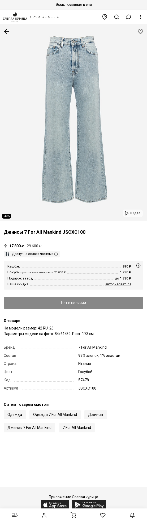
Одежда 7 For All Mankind (55, 414)
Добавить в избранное (140, 32)
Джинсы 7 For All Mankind (29, 427)
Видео (135, 213)
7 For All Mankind (77, 427)
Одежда (14, 414)
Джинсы (95, 414)
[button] (128, 16)
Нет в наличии (73, 303)
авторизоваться (118, 284)
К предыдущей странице (6, 31)
